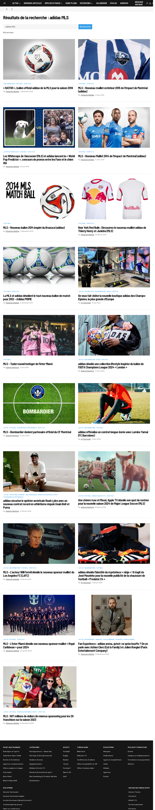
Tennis (66, 764)
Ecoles (106, 776)
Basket (66, 760)
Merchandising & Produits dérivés (43, 776)
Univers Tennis (134, 792)
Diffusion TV (82, 756)
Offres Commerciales (85, 768)
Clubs (105, 764)
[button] (4, 3)
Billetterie (81, 751)
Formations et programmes (139, 760)
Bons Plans (7, 776)
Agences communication (13, 764)
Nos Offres (8, 788)
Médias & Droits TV (98, 496)
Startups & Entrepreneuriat (40, 756)
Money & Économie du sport (48, 495)
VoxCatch (132, 796)
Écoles (130, 751)
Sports (66, 747)
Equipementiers (9, 84)
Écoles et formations (11, 760)
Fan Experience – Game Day (40, 751)
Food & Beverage (108, 639)
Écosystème (108, 747)
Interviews (7, 772)
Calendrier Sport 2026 (12, 756)
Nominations (34, 781)
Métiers (131, 764)
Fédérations (108, 756)
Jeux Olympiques (31, 495)
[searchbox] (40, 26)
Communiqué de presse (12, 804)
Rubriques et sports (11, 751)
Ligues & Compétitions (112, 760)
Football (19, 84)
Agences (107, 772)
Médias (106, 768)
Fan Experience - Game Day (93, 639)
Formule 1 (67, 768)
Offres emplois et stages (13, 768)
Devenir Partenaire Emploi (13, 796)
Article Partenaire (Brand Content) (17, 800)
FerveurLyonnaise (135, 804)
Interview (118, 639)
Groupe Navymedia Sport (139, 788)
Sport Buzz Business (11, 747)
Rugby (65, 756)
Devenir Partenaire (11, 792)
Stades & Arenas (129, 639)
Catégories (34, 747)
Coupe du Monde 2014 (11, 152)
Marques (106, 751)
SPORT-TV (132, 800)
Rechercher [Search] (85, 26)
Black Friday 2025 (10, 781)
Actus (81, 291)
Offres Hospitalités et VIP (87, 764)
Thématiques (82, 747)
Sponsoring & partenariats (27, 428)
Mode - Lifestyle (112, 291)
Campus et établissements (138, 756)
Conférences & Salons (86, 760)
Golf (64, 776)
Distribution (89, 291)
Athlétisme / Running (16, 495)
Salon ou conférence (11, 809)
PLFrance (132, 809)
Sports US (27, 84)
